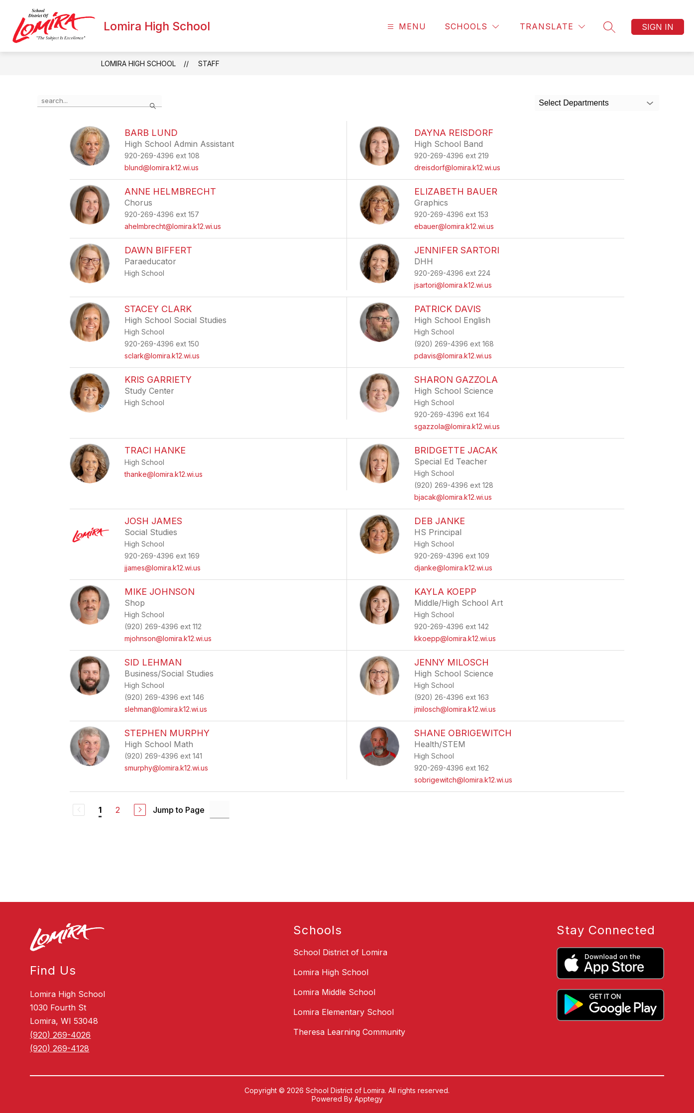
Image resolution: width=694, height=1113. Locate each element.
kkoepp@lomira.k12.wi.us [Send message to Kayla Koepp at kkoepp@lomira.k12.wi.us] (455, 638)
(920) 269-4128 (59, 1048)
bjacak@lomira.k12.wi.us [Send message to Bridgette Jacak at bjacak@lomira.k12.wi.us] (453, 497)
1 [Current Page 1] (100, 810)
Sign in (658, 27)
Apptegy (368, 1099)
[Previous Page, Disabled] (79, 810)
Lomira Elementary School (343, 1012)
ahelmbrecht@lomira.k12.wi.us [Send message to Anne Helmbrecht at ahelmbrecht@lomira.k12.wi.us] (172, 226)
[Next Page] (140, 810)
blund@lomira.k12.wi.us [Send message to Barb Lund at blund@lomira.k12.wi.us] (161, 167)
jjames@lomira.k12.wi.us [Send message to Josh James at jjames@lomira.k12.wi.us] (162, 567)
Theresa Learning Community (349, 1032)
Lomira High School (138, 63)
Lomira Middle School (334, 992)
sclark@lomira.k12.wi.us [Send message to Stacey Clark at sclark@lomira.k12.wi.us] (162, 355)
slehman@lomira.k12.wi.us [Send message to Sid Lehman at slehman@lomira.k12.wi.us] (165, 709)
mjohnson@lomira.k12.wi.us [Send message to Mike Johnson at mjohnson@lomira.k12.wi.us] (168, 638)
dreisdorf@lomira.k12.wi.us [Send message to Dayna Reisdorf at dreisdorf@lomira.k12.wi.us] (457, 167)
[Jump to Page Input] (220, 809)
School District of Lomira (340, 952)
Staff (209, 63)
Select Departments (574, 103)
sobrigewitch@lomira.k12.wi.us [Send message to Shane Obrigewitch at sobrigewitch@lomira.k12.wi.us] (463, 780)
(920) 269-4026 (60, 1035)
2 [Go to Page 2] (118, 810)
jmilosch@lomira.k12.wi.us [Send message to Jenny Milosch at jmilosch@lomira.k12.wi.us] (455, 709)
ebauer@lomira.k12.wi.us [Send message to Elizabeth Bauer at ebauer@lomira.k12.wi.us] (454, 226)
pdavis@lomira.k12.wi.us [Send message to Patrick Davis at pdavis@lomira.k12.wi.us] (453, 355)
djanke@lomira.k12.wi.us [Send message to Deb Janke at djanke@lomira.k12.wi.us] (453, 567)
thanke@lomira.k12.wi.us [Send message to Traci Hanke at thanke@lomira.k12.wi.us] (163, 474)
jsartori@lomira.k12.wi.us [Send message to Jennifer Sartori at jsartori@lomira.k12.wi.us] (453, 285)
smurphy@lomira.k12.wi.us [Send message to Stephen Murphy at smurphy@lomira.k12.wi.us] (166, 768)
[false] (99, 101)
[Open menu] (405, 26)
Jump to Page (179, 810)
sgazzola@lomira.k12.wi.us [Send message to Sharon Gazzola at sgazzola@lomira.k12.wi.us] (457, 426)
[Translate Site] (552, 26)
